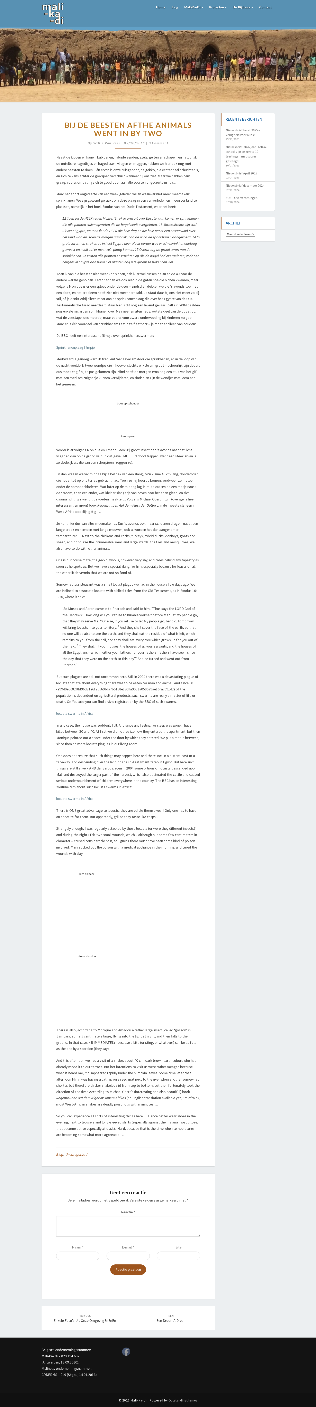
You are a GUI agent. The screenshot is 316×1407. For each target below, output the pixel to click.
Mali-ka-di (192, 7)
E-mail (128, 1247)
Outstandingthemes (183, 1400)
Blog (173, 7)
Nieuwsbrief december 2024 (245, 185)
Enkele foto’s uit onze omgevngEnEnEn (85, 1318)
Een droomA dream (171, 1318)
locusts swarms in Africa (74, 713)
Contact (265, 7)
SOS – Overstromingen (242, 198)
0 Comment (159, 143)
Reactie (128, 1212)
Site (178, 1247)
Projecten (217, 7)
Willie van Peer (106, 143)
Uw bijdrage (242, 7)
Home (159, 7)
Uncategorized (76, 1154)
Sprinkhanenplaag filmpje (75, 347)
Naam (78, 1247)
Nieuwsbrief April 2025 (241, 173)
